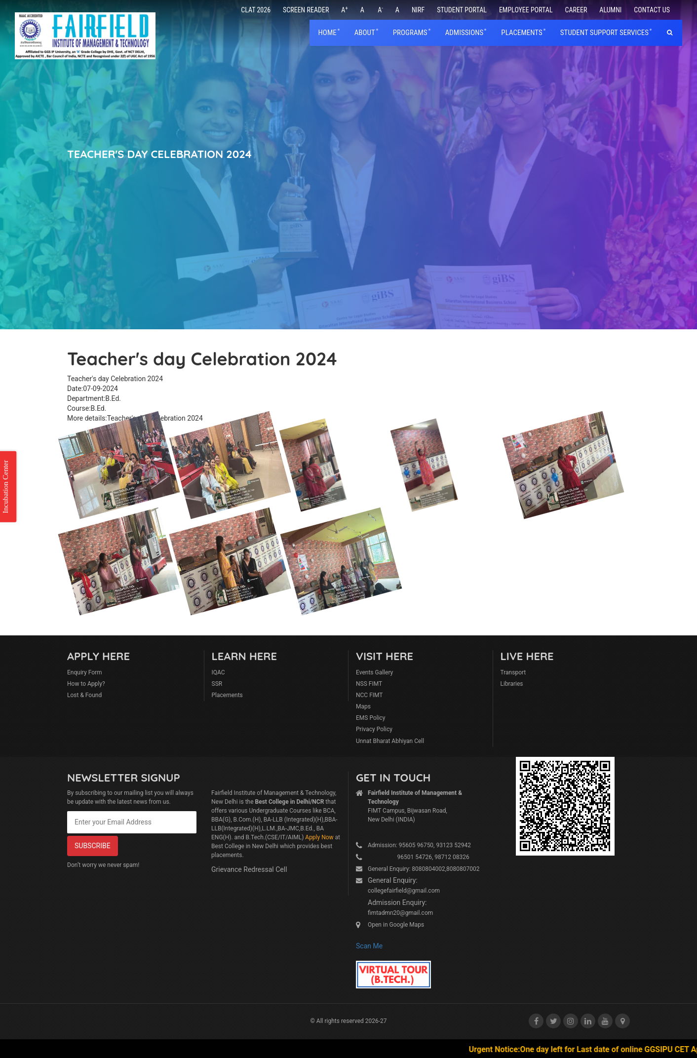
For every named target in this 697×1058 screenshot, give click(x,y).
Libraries (512, 683)
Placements (227, 695)
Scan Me (369, 946)
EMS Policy (371, 717)
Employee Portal (526, 10)
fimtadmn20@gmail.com (400, 912)
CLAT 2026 (256, 10)
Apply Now (319, 837)
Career (576, 10)
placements (521, 32)
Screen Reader (306, 10)
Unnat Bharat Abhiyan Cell (390, 741)
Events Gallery (374, 672)
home (327, 32)
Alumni (610, 10)
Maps (363, 706)
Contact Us (652, 10)
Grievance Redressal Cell (249, 869)
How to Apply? (86, 683)
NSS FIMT (369, 683)
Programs (410, 32)
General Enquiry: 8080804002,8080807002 (424, 868)
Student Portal (462, 10)
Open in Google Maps (396, 924)
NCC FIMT (369, 695)
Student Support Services (604, 32)
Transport (513, 672)
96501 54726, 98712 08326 (418, 857)
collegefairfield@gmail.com (404, 890)
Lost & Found (84, 695)
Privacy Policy (374, 729)
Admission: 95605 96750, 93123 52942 (419, 845)
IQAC (218, 672)
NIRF (418, 10)
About (364, 32)
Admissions (464, 32)
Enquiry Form (84, 672)
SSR (217, 683)
